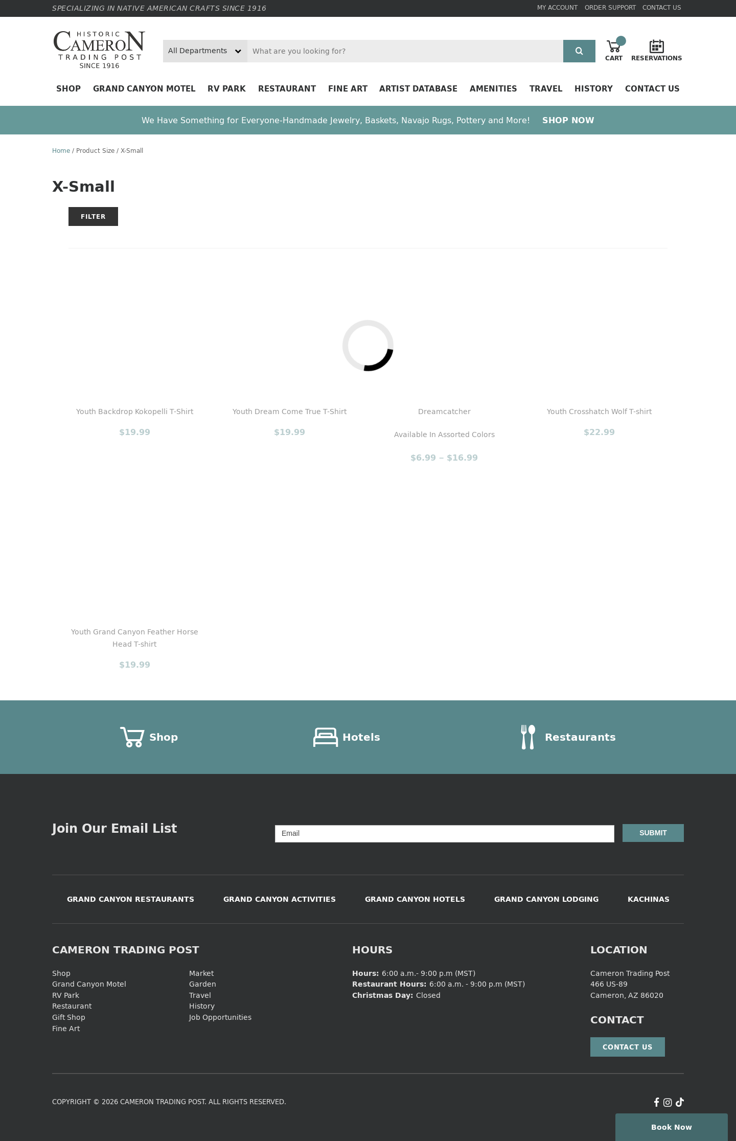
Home (61, 150)
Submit (653, 833)
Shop (68, 88)
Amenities (493, 88)
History (593, 88)
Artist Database (418, 88)
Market (201, 973)
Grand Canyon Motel (144, 88)
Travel (546, 88)
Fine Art (347, 88)
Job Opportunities (220, 1017)
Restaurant (287, 88)
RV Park (227, 88)
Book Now (671, 1127)
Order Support (610, 7)
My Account (557, 7)
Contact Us (661, 7)
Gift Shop (68, 1017)
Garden (202, 983)
